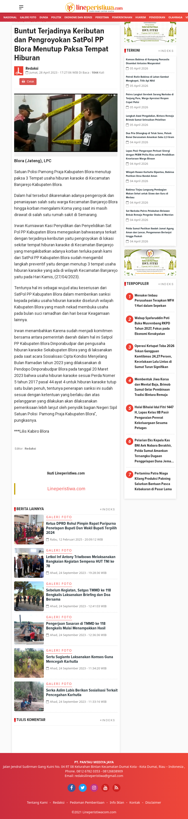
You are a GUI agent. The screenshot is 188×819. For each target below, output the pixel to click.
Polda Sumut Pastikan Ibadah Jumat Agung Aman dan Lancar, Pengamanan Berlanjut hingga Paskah (150, 232)
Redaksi (59, 802)
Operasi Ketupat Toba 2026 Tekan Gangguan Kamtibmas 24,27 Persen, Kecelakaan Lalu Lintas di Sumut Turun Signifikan (154, 356)
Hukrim (141, 17)
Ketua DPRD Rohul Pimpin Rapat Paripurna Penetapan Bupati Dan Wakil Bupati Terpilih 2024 (81, 528)
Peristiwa (102, 17)
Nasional (10, 17)
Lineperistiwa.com (66, 488)
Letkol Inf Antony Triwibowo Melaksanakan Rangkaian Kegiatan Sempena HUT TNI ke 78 (80, 561)
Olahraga (175, 17)
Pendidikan (157, 17)
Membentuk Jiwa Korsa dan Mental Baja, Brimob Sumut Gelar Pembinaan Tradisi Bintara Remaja (152, 387)
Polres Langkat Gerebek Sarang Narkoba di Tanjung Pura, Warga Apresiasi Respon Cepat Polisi (150, 98)
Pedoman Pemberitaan (87, 802)
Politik (56, 17)
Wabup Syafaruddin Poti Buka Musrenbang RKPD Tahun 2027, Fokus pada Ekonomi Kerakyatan (152, 326)
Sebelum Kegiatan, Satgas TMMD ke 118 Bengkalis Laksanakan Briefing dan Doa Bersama (78, 595)
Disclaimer (153, 802)
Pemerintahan (122, 17)
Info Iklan (117, 802)
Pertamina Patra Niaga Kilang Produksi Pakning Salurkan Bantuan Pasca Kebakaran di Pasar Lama (153, 481)
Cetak (28, 81)
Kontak (134, 802)
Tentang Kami (37, 802)
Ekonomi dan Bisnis (78, 17)
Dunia (43, 17)
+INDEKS (107, 509)
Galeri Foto (28, 17)
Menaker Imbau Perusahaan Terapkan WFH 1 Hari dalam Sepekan (154, 301)
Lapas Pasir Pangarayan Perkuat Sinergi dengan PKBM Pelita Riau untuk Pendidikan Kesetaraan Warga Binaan (150, 155)
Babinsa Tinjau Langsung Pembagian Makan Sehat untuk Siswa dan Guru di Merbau (147, 193)
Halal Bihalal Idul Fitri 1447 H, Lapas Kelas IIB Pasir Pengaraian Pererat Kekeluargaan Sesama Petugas (154, 417)
